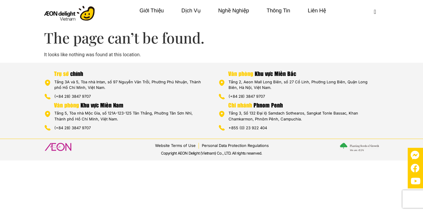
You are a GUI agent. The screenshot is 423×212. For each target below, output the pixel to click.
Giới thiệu (152, 11)
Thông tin (278, 11)
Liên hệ (317, 11)
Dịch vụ (191, 11)
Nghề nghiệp (233, 11)
